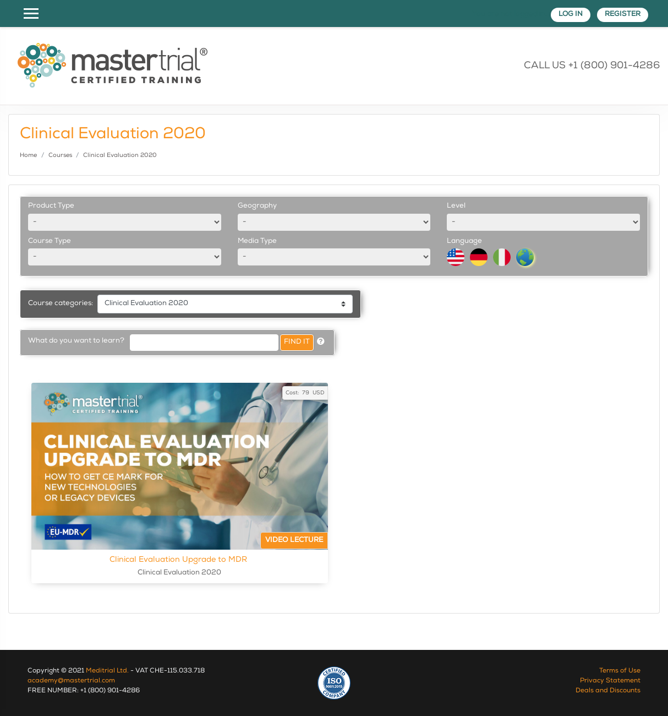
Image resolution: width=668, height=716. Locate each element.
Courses (60, 156)
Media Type (257, 241)
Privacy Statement (610, 681)
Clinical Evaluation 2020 (120, 156)
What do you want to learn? (76, 341)
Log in (571, 14)
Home (28, 156)
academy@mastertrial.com (71, 681)
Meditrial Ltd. (107, 671)
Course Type (49, 241)
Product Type (51, 206)
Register (622, 14)
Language (464, 241)
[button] (320, 343)
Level (456, 206)
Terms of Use (619, 671)
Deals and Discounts (608, 691)
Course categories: (60, 303)
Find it (297, 342)
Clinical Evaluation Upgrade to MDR (218, 559)
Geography (257, 206)
